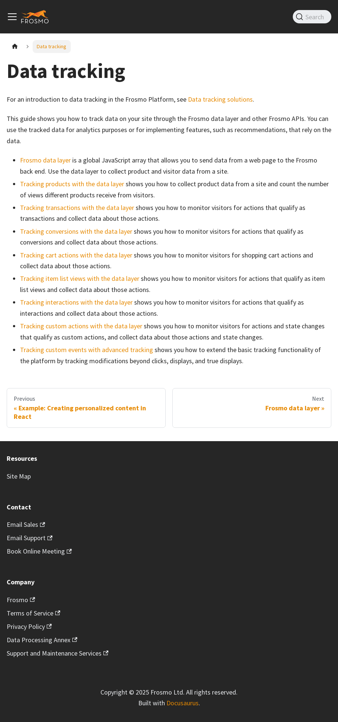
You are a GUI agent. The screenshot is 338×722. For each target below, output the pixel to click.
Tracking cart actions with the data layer (76, 255)
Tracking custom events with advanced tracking (86, 349)
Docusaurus (182, 703)
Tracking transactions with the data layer (77, 207)
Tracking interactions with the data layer (76, 302)
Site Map (19, 476)
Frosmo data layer (45, 160)
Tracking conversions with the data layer (76, 231)
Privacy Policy (29, 626)
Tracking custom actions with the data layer (81, 326)
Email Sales (26, 524)
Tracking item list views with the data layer (79, 278)
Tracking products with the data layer (72, 184)
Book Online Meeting (39, 551)
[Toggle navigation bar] (12, 16)
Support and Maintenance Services (58, 653)
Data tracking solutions (220, 99)
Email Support (30, 538)
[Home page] (15, 46)
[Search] (312, 16)
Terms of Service (33, 613)
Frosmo (21, 599)
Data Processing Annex (42, 640)
